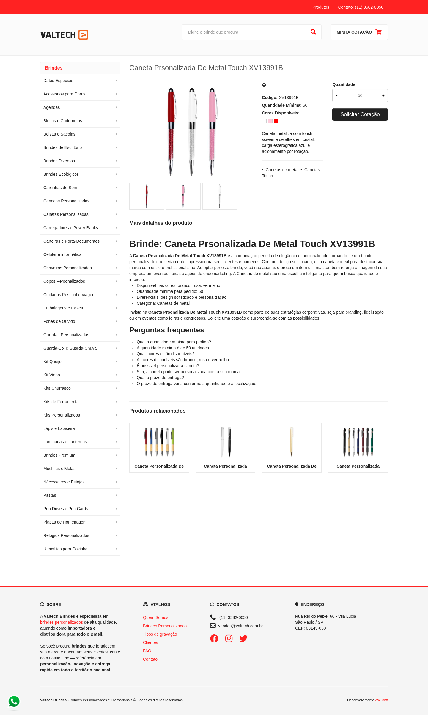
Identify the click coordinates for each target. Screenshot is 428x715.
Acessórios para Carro (64, 94)
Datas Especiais (58, 80)
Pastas (49, 495)
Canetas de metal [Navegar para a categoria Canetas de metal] (253, 273)
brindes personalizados (61, 622)
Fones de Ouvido (59, 321)
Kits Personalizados (61, 415)
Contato (150, 659)
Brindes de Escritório (62, 147)
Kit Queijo (52, 361)
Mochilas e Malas (59, 468)
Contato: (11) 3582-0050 (360, 7)
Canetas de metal (282, 169)
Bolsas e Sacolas (59, 134)
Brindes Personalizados (165, 625)
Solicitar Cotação (360, 114)
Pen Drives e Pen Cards (65, 508)
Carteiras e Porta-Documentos (71, 241)
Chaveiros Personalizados (67, 267)
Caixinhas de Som (60, 187)
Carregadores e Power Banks (70, 227)
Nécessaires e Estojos (64, 482)
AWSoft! (381, 700)
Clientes (150, 642)
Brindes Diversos (59, 160)
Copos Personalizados (64, 281)
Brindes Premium (59, 455)
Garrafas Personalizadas (66, 334)
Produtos (320, 7)
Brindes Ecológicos (61, 174)
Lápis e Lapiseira (59, 428)
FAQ (147, 650)
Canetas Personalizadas (66, 214)
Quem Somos (156, 617)
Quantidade (343, 84)
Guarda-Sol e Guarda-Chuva (70, 348)
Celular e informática (62, 254)
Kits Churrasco (57, 388)
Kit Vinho (51, 375)
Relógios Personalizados (66, 535)
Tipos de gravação (160, 634)
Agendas (51, 107)
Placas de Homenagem (65, 522)
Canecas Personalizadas (66, 201)
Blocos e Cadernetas (62, 120)
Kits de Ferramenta (61, 401)
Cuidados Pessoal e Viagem (69, 294)
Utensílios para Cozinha (65, 548)
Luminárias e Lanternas (65, 441)
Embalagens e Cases (63, 308)
